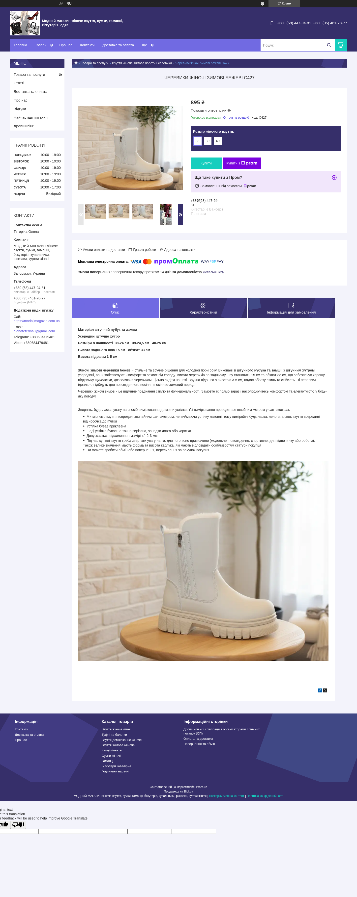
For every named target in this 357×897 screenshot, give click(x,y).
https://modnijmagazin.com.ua (37, 321)
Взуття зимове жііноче (118, 745)
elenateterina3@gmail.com (34, 331)
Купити (206, 163)
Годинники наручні (115, 771)
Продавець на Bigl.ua (178, 791)
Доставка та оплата (118, 45)
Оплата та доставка (198, 738)
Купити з (241, 163)
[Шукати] (329, 45)
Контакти (87, 45)
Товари (40, 45)
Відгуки (20, 109)
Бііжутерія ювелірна (116, 766)
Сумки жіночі (111, 756)
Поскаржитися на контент (226, 796)
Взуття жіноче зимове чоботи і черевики (142, 63)
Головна (20, 45)
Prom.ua (201, 787)
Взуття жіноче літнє (116, 729)
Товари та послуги (94, 63)
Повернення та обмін (199, 744)
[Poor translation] (18, 825)
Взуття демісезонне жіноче (122, 740)
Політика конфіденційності (265, 796)
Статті (19, 83)
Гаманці (107, 761)
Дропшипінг (24, 126)
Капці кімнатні (112, 750)
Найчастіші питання (31, 117)
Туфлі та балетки (114, 735)
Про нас (65, 45)
